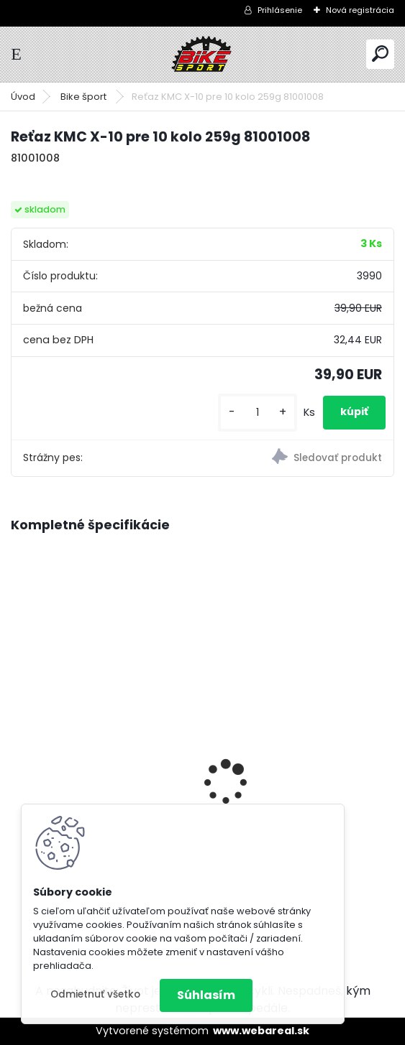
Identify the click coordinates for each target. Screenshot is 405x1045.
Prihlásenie (280, 10)
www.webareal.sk (261, 1030)
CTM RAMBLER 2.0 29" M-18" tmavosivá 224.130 (94, 758)
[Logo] (203, 54)
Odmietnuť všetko (95, 994)
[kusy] (257, 412)
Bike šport (84, 96)
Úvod (23, 96)
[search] (380, 54)
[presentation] (18, 757)
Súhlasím (206, 995)
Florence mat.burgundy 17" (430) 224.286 (292, 740)
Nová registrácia (360, 10)
